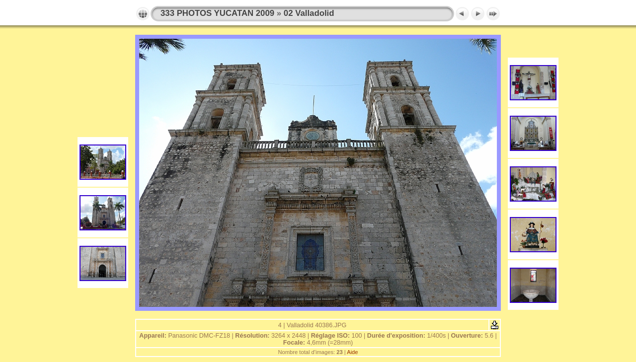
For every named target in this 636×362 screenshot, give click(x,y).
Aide (352, 352)
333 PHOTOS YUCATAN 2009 (217, 13)
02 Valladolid (309, 13)
